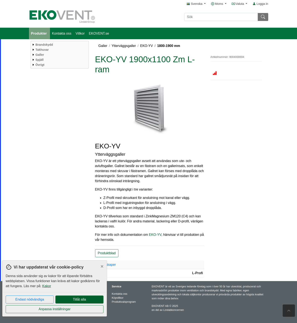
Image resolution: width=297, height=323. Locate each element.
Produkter (39, 33)
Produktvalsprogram (124, 301)
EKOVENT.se (99, 33)
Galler (102, 46)
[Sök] (221, 17)
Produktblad (107, 253)
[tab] (149, 265)
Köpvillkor (117, 297)
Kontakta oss (62, 33)
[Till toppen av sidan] (289, 311)
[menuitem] (59, 44)
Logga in (260, 3)
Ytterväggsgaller (124, 46)
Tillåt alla (79, 299)
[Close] (102, 266)
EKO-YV (146, 46)
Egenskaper (107, 264)
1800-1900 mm (168, 46)
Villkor (80, 33)
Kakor (46, 286)
